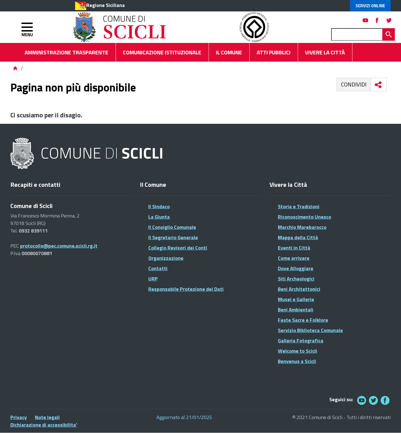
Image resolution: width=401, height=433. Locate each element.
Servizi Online (370, 6)
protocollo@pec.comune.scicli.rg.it (58, 246)
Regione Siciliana (105, 5)
